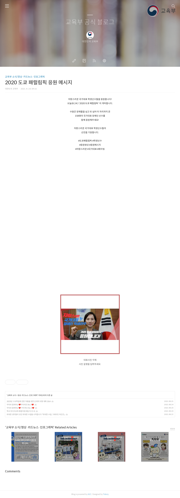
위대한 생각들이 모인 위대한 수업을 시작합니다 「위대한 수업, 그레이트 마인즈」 (36, 414)
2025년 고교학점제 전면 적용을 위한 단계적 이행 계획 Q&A (29, 401)
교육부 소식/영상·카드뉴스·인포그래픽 (25, 76)
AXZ (89, 494)
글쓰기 (74, 61)
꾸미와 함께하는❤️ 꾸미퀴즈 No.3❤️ (20, 408)
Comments (12, 471)
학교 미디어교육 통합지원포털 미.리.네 (21, 411)
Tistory (106, 494)
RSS (94, 61)
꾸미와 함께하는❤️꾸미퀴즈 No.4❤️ (20, 405)
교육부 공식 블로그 (90, 22)
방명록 (84, 61)
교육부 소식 (11, 395)
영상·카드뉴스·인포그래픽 (27, 395)
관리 (105, 61)
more (172, 428)
